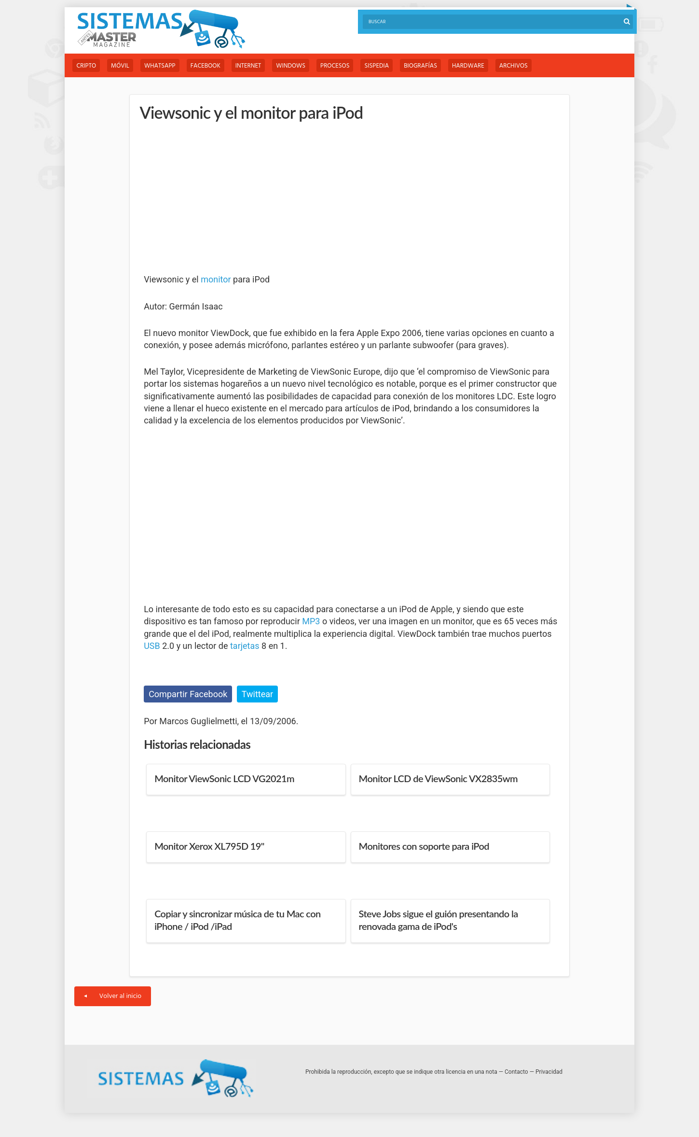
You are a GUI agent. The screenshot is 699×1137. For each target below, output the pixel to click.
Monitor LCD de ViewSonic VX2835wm (438, 778)
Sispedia (376, 66)
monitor (216, 279)
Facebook (205, 66)
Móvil (120, 66)
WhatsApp (160, 66)
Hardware (468, 66)
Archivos (513, 66)
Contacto (516, 1071)
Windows (290, 66)
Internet (248, 66)
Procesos (334, 66)
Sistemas (161, 29)
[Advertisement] (216, 198)
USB (152, 646)
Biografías (420, 66)
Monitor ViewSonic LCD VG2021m (224, 778)
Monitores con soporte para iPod (424, 846)
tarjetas (245, 646)
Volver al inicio (112, 996)
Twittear (257, 694)
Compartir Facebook (188, 694)
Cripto (86, 66)
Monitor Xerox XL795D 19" (209, 846)
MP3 (311, 621)
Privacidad (548, 1071)
